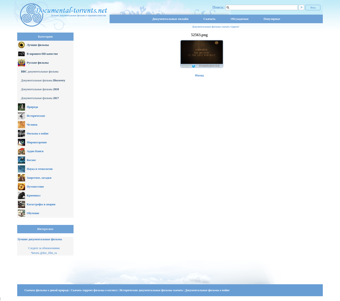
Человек (32, 124)
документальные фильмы (39, 71)
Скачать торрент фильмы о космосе (94, 290)
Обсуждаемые (240, 19)
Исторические (36, 115)
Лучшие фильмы (38, 45)
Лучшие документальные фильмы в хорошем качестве (78, 15)
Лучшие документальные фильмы (39, 239)
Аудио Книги (35, 151)
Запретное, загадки (39, 177)
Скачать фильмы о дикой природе (46, 290)
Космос (31, 160)
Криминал (33, 195)
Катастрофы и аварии (41, 204)
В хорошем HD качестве (42, 54)
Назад (199, 75)
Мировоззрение (37, 142)
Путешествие (35, 186)
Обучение (33, 213)
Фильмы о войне (37, 133)
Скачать (209, 19)
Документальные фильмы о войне (207, 290)
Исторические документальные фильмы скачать (152, 290)
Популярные (272, 19)
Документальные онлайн (170, 19)
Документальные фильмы (43, 80)
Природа (32, 107)
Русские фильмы (38, 62)
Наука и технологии (40, 169)
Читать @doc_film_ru (44, 253)
